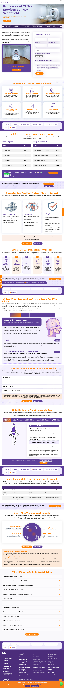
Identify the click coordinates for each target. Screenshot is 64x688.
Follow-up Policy (37, 662)
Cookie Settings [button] (35, 686)
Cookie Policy (36, 659)
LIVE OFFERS (6, 668)
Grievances (51, 666)
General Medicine (23, 659)
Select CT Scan (39, 47)
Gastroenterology (23, 657)
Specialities (23, 0)
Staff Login (51, 672)
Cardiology (21, 653)
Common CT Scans (37, 124)
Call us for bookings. (45, 460)
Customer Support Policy (39, 661)
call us (6, 176)
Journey (14, 124)
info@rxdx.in (52, 656)
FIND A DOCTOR (7, 657)
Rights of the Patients (53, 667)
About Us (12, 0)
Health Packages (31, 0)
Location (12, 127)
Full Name (37, 37)
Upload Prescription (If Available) (43, 53)
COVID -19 (5, 663)
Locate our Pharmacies (39, 672)
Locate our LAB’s (37, 670)
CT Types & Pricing (24, 124)
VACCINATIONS (6, 665)
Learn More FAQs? (31, 634)
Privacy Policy (36, 656)
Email (49, 37)
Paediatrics (21, 666)
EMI (50, 0)
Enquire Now (26, 243)
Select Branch (51, 42)
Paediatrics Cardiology (24, 667)
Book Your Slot (54, 279)
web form (37, 172)
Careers (46, 0)
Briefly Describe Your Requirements (43, 60)
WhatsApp (32, 279)
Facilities (17, 0)
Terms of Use (36, 654)
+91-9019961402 (53, 658)
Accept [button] (27, 686)
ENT (20, 656)
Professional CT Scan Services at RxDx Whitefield (18, 9)
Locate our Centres (38, 669)
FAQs (5, 127)
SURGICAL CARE (7, 666)
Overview (6, 124)
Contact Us (4, 2)
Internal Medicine (23, 662)
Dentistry (21, 654)
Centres (7, 0)
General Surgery (23, 661)
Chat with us (48, 184)
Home (3, 0)
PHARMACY (6, 660)
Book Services (52, 670)
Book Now (7, 20)
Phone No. (38, 42)
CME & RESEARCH (7, 673)
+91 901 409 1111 (53, 654)
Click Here (52, 172)
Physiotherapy (22, 669)
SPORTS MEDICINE (7, 674)
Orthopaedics (22, 664)
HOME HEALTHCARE (8, 661)
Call (27, 279)
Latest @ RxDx (39, 0)
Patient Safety (36, 664)
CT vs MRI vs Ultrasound (51, 124)
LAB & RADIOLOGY (7, 658)
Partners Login (52, 674)
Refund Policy (36, 658)
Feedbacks (51, 664)
